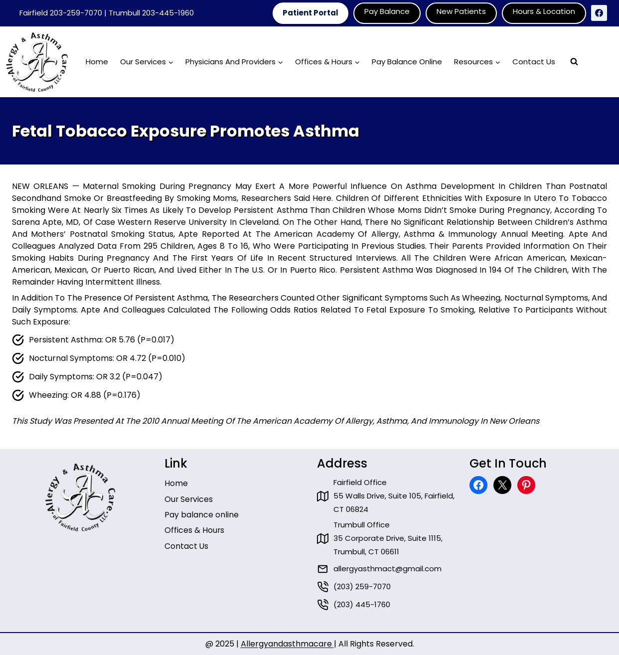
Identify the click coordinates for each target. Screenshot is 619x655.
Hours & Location (544, 11)
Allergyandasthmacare (287, 644)
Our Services (189, 493)
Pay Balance (387, 11)
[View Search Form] (574, 62)
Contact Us (533, 61)
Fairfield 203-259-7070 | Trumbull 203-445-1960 (106, 12)
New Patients (461, 11)
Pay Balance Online (407, 61)
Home (97, 61)
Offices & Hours (194, 525)
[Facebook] (599, 13)
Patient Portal (310, 12)
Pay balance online (201, 509)
